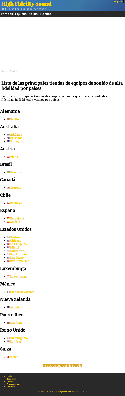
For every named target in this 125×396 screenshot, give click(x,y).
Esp (121, 1)
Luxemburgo (17, 276)
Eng (116, 1)
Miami (13, 247)
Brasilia (14, 172)
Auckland (15, 307)
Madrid (13, 221)
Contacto (11, 386)
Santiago (14, 203)
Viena (12, 156)
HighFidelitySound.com (61, 391)
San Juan (14, 322)
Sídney (13, 141)
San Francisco (18, 261)
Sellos (33, 14)
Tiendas (45, 14)
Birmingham (17, 338)
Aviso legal (11, 379)
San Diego (15, 257)
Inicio (9, 376)
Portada (7, 14)
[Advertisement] (62, 43)
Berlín (13, 119)
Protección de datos (16, 384)
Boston (13, 237)
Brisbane (14, 138)
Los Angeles (17, 244)
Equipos (21, 14)
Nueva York (16, 250)
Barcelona (15, 218)
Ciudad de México (20, 291)
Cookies (10, 381)
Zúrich (12, 356)
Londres (14, 341)
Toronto (14, 187)
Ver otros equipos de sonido (62, 365)
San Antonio (17, 254)
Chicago (14, 240)
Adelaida (14, 134)
